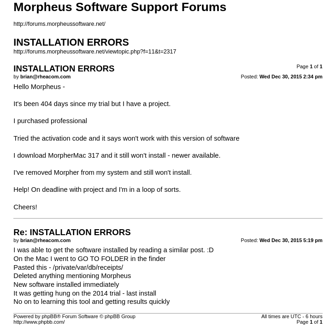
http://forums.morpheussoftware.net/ (59, 24)
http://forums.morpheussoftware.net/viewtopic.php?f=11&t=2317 (94, 51)
